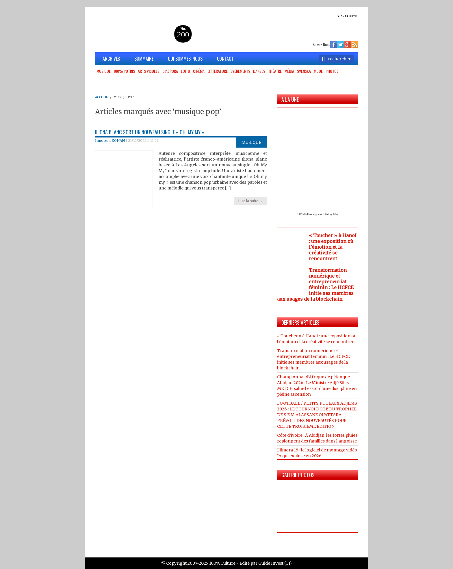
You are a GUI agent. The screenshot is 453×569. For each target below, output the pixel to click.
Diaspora (170, 71)
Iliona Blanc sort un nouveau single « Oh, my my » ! (151, 132)
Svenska (304, 71)
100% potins (124, 71)
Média (289, 71)
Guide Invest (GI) (275, 563)
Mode (318, 71)
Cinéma (199, 71)
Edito (185, 71)
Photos (332, 71)
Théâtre (275, 71)
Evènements (240, 71)
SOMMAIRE (143, 58)
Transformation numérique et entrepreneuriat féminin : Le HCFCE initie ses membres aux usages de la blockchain (315, 284)
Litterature (217, 71)
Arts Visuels (148, 71)
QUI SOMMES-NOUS (185, 58)
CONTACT (225, 58)
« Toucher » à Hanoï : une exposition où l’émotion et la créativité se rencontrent (332, 247)
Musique (103, 71)
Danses (259, 71)
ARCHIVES (111, 58)
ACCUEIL (101, 97)
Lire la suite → (250, 201)
